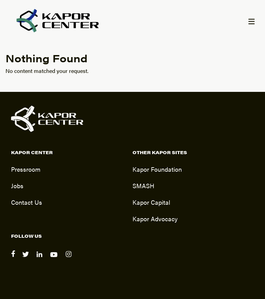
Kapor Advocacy (155, 218)
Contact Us (26, 201)
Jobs (17, 185)
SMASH (143, 185)
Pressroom (25, 168)
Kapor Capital (151, 201)
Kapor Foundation (157, 168)
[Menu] (251, 22)
